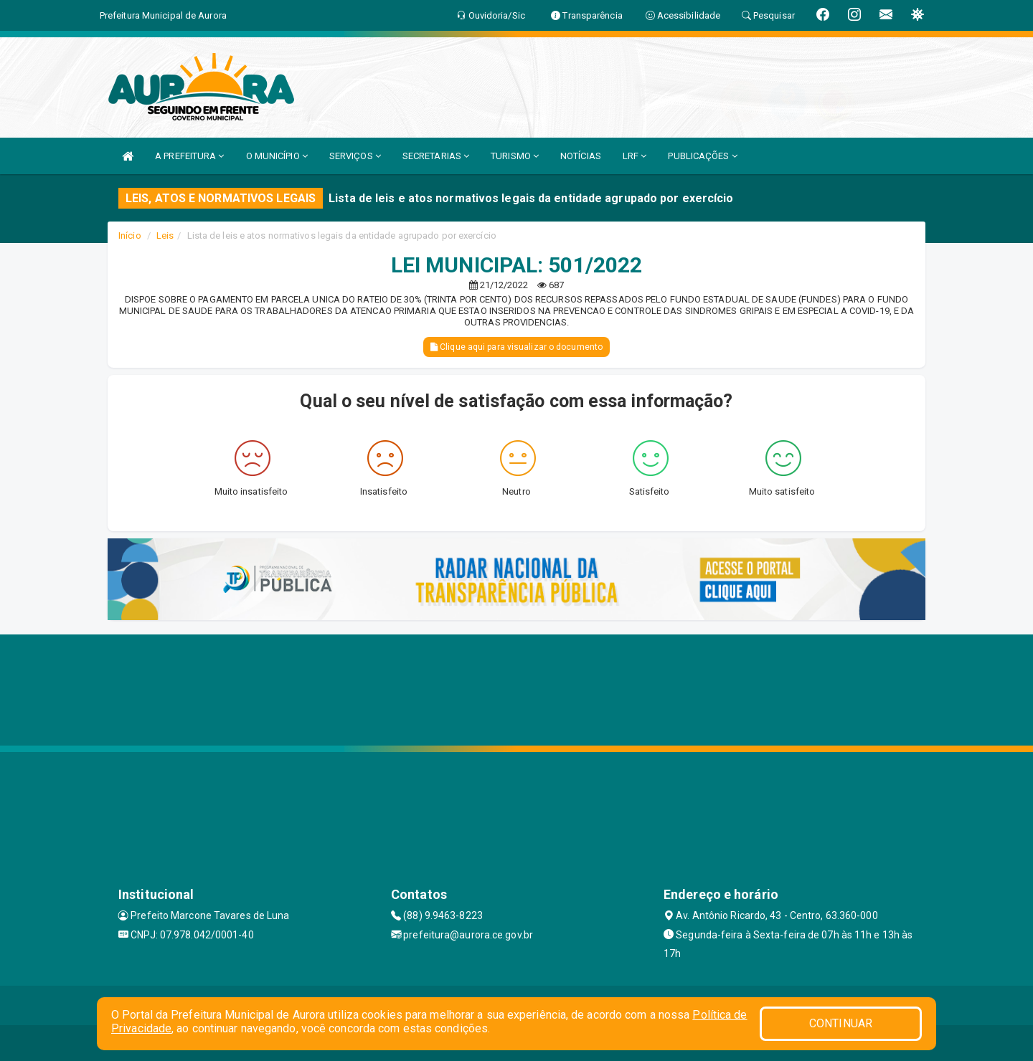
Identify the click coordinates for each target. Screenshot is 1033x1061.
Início (129, 235)
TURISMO (515, 156)
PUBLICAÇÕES (702, 156)
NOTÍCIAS (580, 156)
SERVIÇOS (355, 156)
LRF (635, 156)
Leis (165, 235)
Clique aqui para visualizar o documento (516, 347)
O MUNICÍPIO (277, 156)
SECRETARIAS (435, 156)
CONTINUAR (840, 1023)
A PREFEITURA (189, 156)
